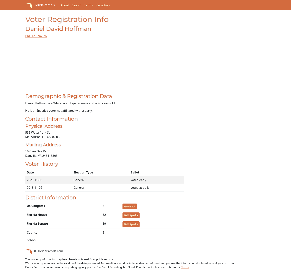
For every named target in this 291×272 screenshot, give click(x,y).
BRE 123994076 (36, 36)
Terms (88, 5)
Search (76, 5)
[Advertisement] (104, 67)
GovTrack (129, 206)
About (65, 5)
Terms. (185, 267)
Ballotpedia (131, 215)
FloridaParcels (40, 5)
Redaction (103, 5)
